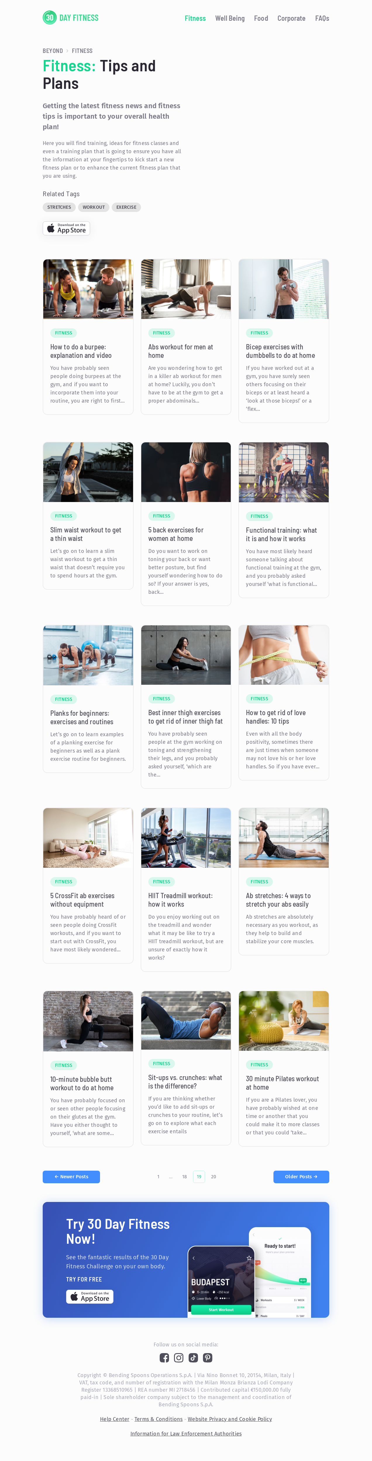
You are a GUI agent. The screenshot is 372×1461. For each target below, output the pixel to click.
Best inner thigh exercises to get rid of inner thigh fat (185, 716)
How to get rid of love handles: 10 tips (276, 716)
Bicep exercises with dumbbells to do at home (280, 350)
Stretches (59, 207)
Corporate (292, 18)
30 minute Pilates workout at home (282, 1082)
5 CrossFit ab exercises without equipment (82, 899)
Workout (94, 207)
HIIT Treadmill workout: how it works (180, 899)
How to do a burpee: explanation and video (81, 350)
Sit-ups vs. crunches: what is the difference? (185, 1081)
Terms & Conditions (159, 1419)
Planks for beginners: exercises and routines (81, 717)
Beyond (53, 50)
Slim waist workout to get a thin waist (86, 533)
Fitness (195, 18)
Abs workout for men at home (180, 350)
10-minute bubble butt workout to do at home (81, 1083)
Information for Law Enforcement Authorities (186, 1434)
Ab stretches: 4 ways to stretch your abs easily (278, 899)
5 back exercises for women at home (176, 533)
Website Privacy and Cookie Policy (230, 1419)
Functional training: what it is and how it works (281, 534)
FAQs (322, 18)
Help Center (114, 1419)
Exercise (126, 207)
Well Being (230, 18)
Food (261, 18)
